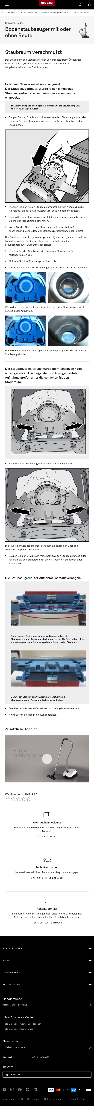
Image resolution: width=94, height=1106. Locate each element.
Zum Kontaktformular (47, 923)
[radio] (8, 799)
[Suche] (80, 5)
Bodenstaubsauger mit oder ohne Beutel (55, 13)
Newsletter (10, 1041)
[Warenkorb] (89, 5)
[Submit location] (90, 1005)
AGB (20, 1099)
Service (11, 13)
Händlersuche (12, 999)
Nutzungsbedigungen (54, 1099)
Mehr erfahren (47, 837)
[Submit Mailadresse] (90, 1048)
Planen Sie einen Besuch (47, 878)
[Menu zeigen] (7, 5)
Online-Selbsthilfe (28, 13)
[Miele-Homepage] (47, 4)
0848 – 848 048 (41, 1057)
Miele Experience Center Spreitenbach (22, 1024)
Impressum (8, 1099)
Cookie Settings (77, 1099)
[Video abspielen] (47, 759)
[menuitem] (47, 1074)
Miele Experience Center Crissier (19, 1029)
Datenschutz (33, 1099)
